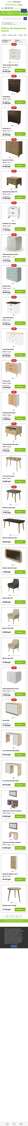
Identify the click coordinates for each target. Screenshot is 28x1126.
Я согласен (14, 946)
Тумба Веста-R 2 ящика (9, 223)
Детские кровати (9, 13)
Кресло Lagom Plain (7, 628)
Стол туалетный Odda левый (10, 781)
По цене (5, 41)
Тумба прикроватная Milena (10, 65)
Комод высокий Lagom (8, 412)
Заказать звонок (19, 8)
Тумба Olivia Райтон (8, 317)
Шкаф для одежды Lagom (9, 874)
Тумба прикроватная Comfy (10, 254)
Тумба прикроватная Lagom (10, 444)
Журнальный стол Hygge (9, 905)
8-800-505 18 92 (8, 8)
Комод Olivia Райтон (8, 349)
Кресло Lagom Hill (7, 598)
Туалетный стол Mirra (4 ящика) (11, 842)
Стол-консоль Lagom (8, 476)
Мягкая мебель (21, 13)
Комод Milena (6, 96)
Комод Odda (5, 720)
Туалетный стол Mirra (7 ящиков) (11, 811)
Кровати (4, 13)
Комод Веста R (6, 128)
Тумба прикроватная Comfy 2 (10, 688)
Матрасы (15, 13)
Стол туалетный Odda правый (10, 750)
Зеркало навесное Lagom (9, 568)
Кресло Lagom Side (7, 658)
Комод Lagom (6, 381)
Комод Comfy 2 (6, 286)
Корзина (24, 11)
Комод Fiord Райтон (8, 160)
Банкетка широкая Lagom (9, 538)
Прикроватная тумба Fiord (9, 191)
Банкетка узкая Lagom (8, 507)
